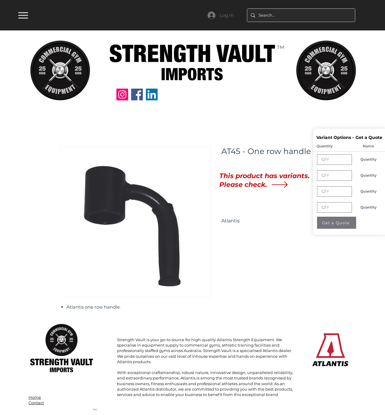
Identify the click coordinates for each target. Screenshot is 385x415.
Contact (36, 402)
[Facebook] (137, 94)
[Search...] (300, 15)
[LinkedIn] (152, 94)
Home (35, 397)
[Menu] (23, 15)
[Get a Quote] (336, 223)
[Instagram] (122, 94)
